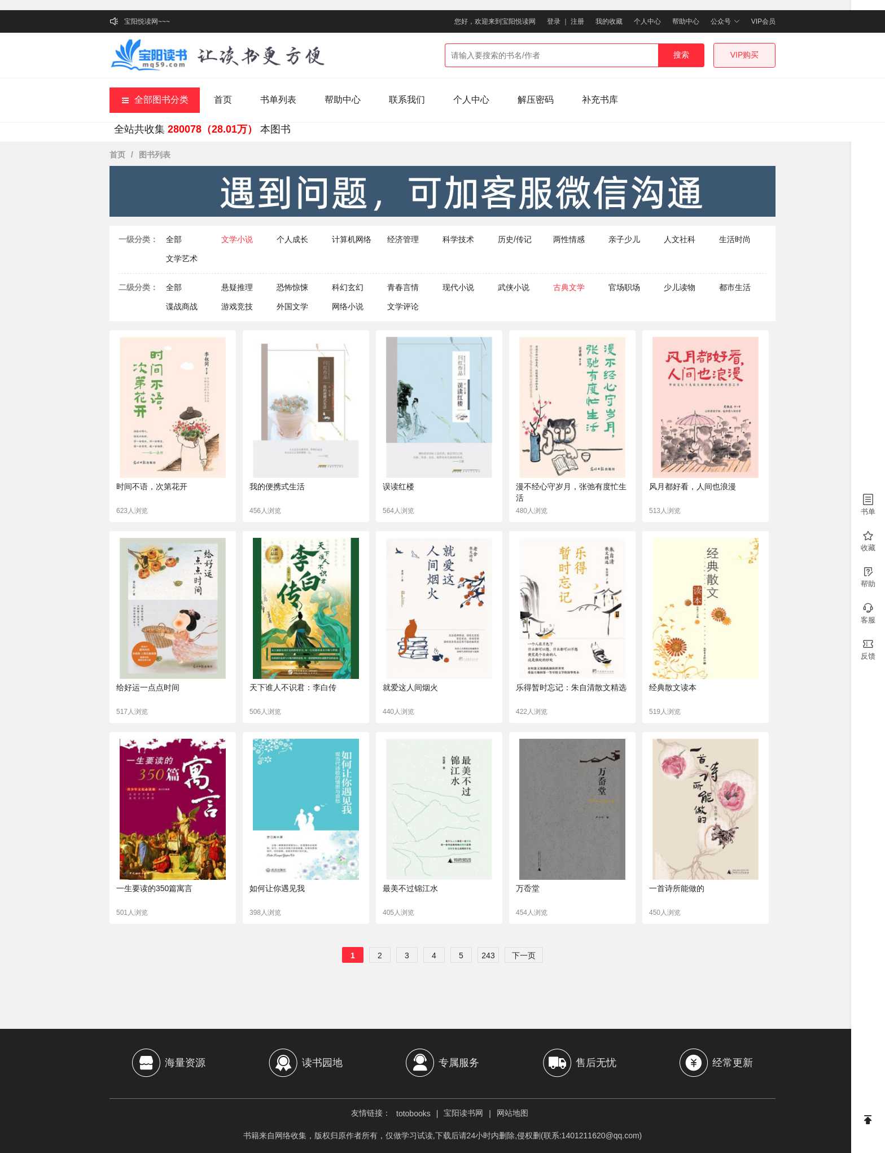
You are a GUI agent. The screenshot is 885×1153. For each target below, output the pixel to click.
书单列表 (278, 99)
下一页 (524, 955)
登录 (553, 21)
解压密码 (536, 99)
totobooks (413, 1113)
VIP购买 (744, 54)
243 (487, 955)
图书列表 (154, 154)
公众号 (725, 21)
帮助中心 (685, 21)
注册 (577, 21)
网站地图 (512, 1112)
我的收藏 (609, 21)
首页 (223, 99)
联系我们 (407, 99)
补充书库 (600, 99)
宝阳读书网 (463, 1112)
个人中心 (647, 21)
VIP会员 (763, 21)
